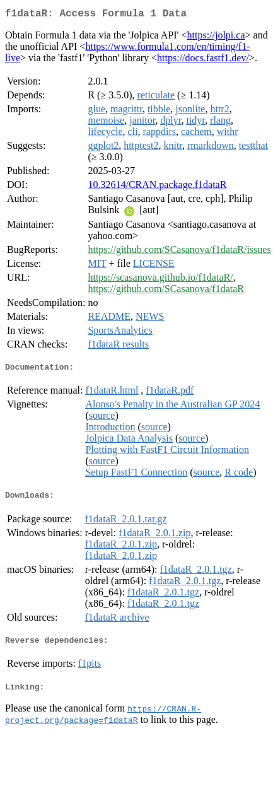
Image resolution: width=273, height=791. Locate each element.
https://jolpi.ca (216, 37)
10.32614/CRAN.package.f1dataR (157, 187)
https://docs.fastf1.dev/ (203, 60)
